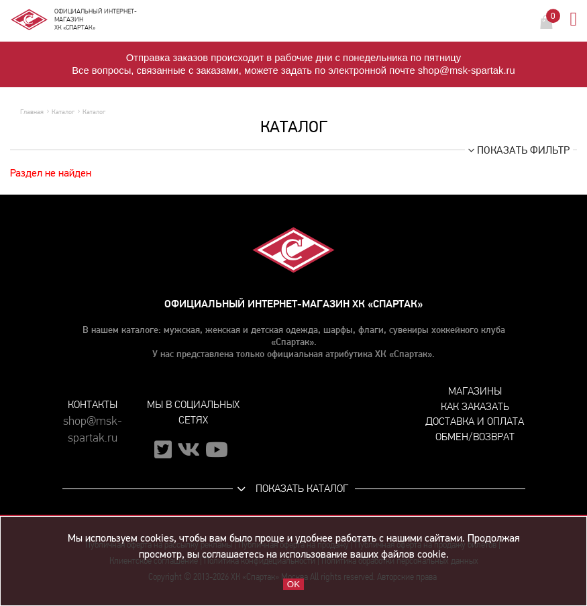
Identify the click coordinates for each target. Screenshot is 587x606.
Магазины (475, 391)
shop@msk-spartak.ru (92, 429)
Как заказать (475, 406)
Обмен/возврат (475, 436)
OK (293, 584)
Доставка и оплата (474, 421)
